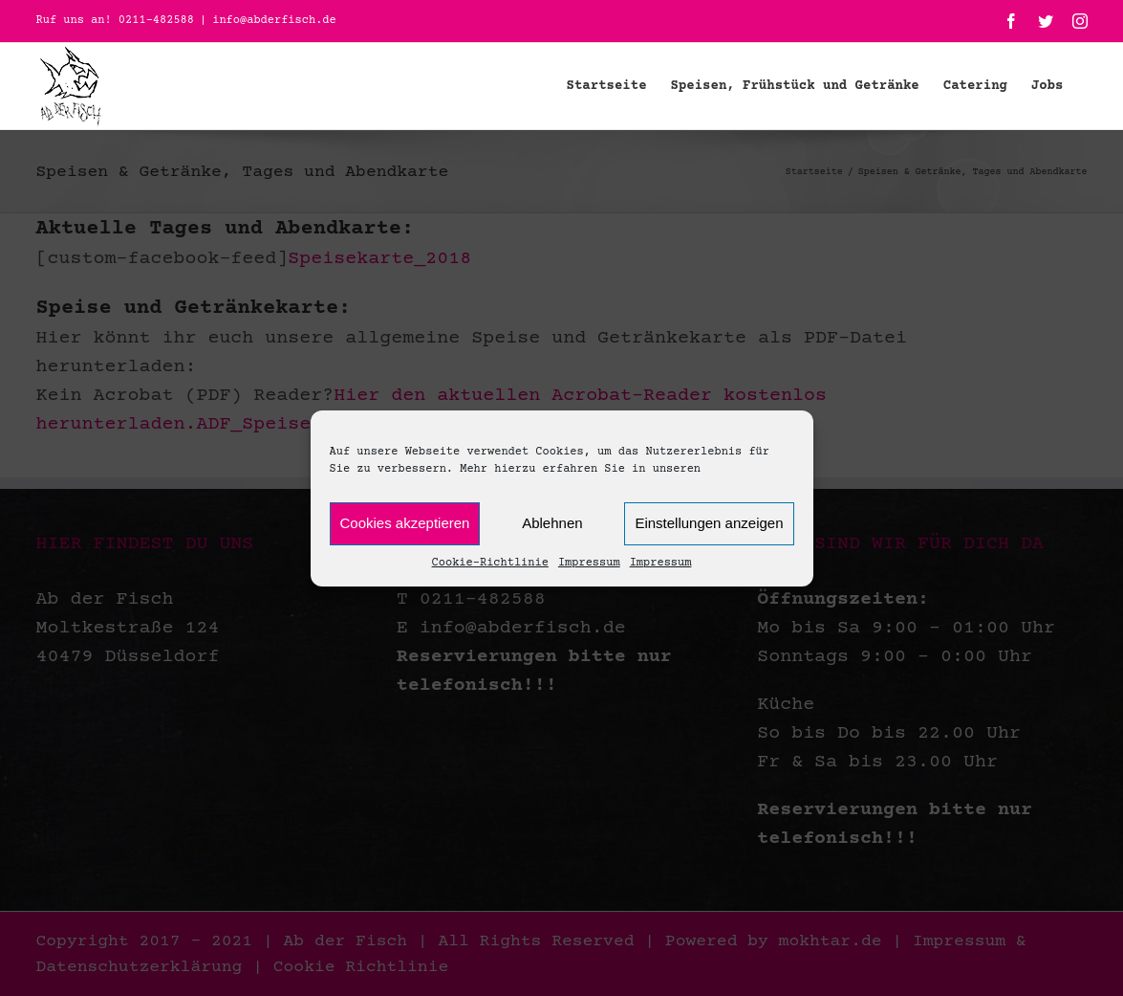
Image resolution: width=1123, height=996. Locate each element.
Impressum (589, 563)
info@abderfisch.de (274, 20)
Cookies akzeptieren (405, 523)
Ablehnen (552, 523)
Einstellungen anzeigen (709, 523)
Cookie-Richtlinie (490, 563)
